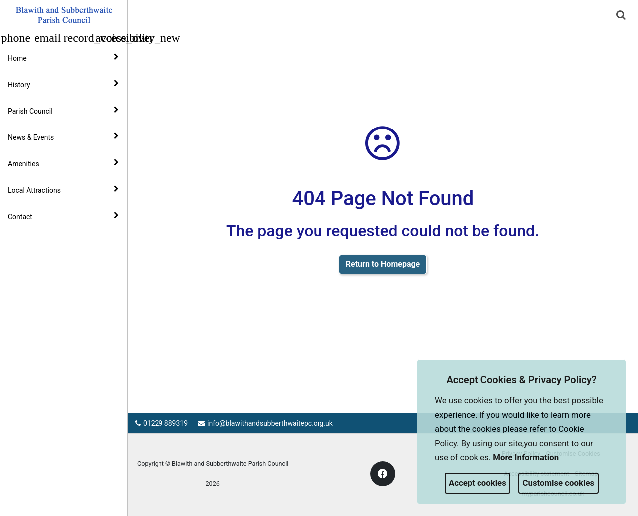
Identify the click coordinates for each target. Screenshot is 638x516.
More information (526, 457)
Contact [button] (63, 216)
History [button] (63, 84)
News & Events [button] (63, 136)
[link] (621, 15)
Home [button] (63, 57)
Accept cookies (477, 483)
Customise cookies (559, 483)
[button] (621, 16)
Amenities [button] (63, 163)
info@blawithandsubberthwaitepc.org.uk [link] (265, 423)
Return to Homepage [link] (383, 264)
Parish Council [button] (63, 110)
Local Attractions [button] (63, 189)
